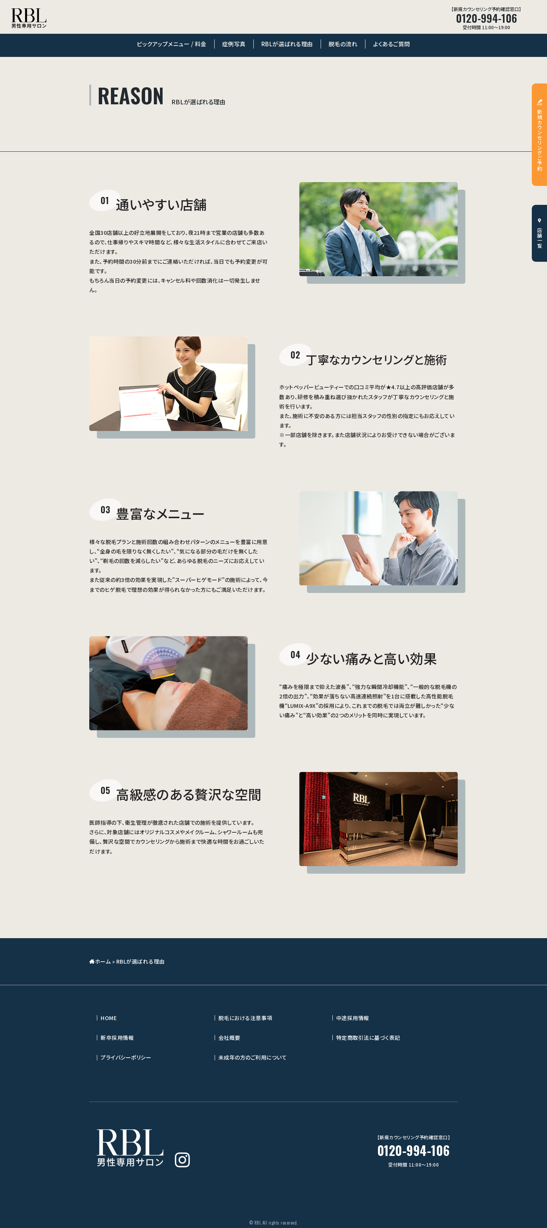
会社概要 (229, 1037)
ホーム (103, 961)
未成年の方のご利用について (252, 1057)
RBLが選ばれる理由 (287, 44)
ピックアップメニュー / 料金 (172, 44)
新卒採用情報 (117, 1037)
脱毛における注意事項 (245, 1018)
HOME (109, 1018)
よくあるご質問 (391, 44)
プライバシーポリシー (126, 1057)
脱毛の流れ (343, 44)
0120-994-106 (413, 1150)
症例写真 (234, 44)
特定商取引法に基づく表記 (368, 1037)
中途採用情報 (352, 1018)
